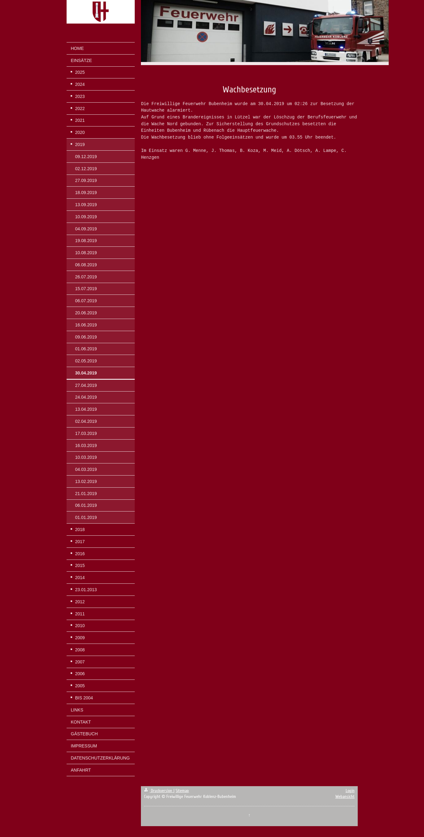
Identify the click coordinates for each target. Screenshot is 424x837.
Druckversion (158, 790)
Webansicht (345, 796)
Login (350, 790)
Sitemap (182, 790)
